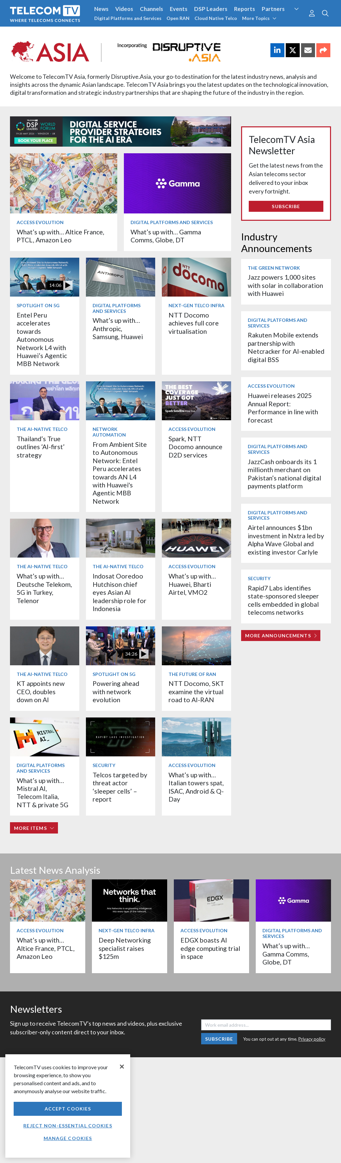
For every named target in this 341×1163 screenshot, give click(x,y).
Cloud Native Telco (215, 18)
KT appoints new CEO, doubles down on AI (41, 692)
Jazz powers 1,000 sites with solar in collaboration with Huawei (285, 285)
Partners (273, 8)
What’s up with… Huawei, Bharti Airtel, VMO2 (192, 584)
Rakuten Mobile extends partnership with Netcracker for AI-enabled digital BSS (286, 347)
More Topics (259, 18)
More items (34, 828)
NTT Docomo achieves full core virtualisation (194, 323)
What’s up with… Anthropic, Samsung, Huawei (118, 328)
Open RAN (178, 18)
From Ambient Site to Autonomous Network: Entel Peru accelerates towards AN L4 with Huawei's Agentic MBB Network (120, 473)
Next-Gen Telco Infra (196, 305)
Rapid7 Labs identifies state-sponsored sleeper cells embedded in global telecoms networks (283, 600)
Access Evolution (40, 222)
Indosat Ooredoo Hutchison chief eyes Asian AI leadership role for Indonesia (120, 592)
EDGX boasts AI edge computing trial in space (210, 948)
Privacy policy (311, 1039)
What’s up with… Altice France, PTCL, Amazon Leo (60, 236)
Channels (151, 8)
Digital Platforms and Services (128, 18)
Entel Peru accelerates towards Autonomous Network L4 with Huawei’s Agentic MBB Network (42, 339)
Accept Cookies (68, 1108)
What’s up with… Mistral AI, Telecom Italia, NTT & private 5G (42, 793)
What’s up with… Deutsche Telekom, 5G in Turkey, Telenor (44, 588)
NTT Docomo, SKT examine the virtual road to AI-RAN (196, 692)
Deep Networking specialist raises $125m (125, 948)
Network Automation (109, 432)
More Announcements (281, 635)
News (101, 8)
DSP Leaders (210, 8)
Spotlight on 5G (38, 305)
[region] (67, 1106)
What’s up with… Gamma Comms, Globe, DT (166, 236)
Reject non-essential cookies (67, 1125)
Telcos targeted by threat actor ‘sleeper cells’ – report (120, 787)
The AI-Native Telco (42, 429)
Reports (244, 8)
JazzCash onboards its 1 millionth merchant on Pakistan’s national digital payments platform (284, 474)
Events (178, 8)
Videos (124, 8)
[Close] (122, 1066)
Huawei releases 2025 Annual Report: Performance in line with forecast (283, 408)
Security (104, 765)
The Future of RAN (192, 674)
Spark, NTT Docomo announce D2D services (195, 447)
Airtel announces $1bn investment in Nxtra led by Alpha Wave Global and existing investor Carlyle (286, 540)
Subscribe (286, 206)
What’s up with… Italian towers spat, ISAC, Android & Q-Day (196, 787)
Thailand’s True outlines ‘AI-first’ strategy (41, 447)
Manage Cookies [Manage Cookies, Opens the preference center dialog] (68, 1138)
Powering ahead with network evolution (116, 692)
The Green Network (274, 268)
